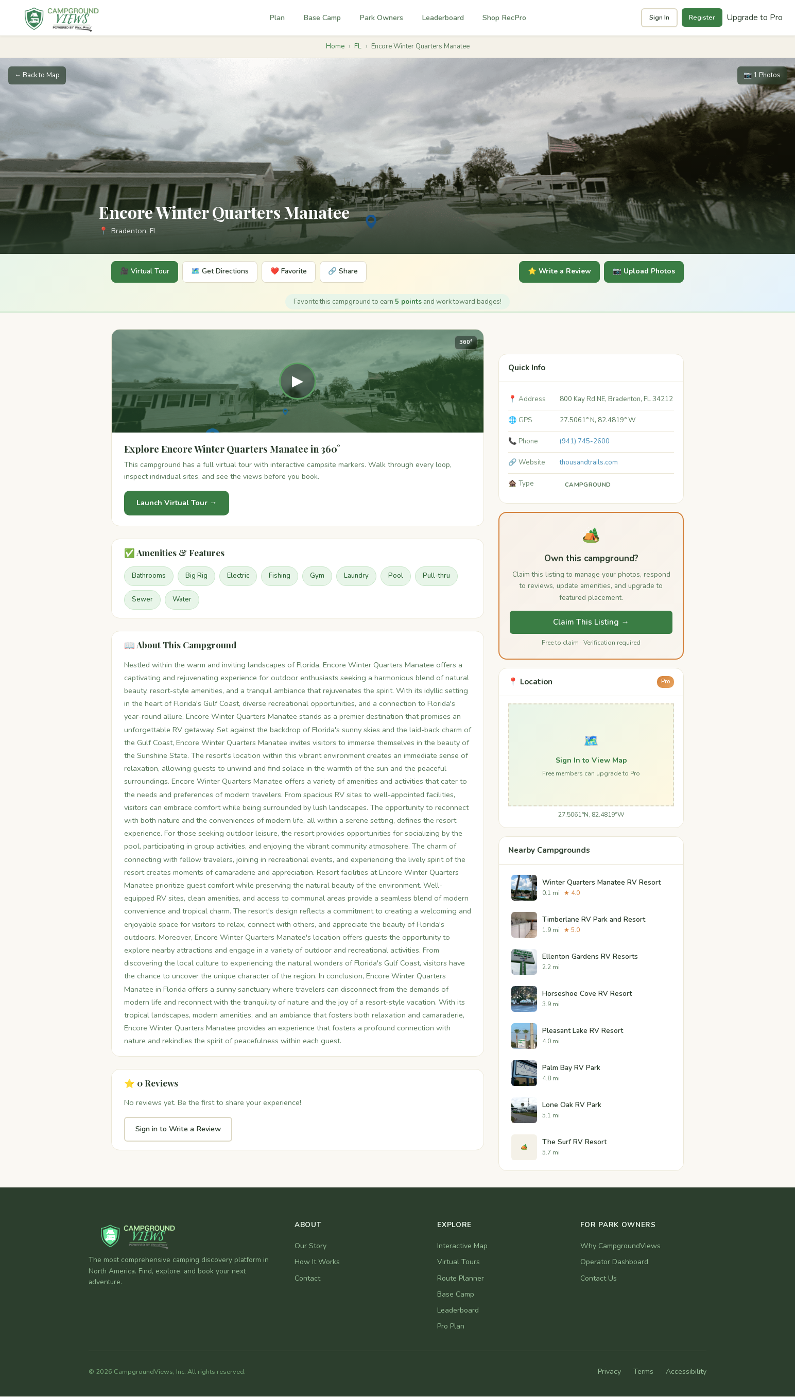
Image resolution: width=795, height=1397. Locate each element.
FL (357, 46)
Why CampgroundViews (620, 1246)
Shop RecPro (504, 17)
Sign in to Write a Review (178, 1130)
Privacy (609, 1372)
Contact (307, 1279)
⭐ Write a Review (554, 272)
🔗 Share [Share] (354, 272)
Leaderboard (443, 17)
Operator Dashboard (614, 1263)
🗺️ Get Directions (225, 272)
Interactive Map (462, 1246)
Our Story (310, 1246)
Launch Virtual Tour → (176, 503)
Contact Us (598, 1279)
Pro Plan (450, 1327)
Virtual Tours (458, 1263)
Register (702, 17)
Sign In (659, 17)
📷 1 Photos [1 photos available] (762, 75)
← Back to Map (37, 75)
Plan (277, 17)
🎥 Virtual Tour (146, 272)
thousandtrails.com (589, 463)
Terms (643, 1372)
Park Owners (381, 17)
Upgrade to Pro (755, 17)
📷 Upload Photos (642, 272)
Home (335, 46)
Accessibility (686, 1372)
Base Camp (322, 17)
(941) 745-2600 (585, 441)
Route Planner (460, 1279)
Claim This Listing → (591, 622)
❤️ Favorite (296, 272)
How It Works (317, 1263)
